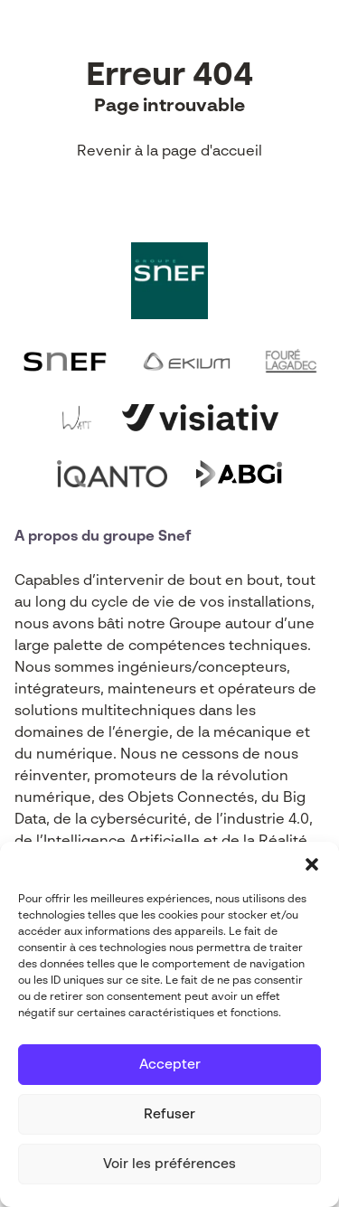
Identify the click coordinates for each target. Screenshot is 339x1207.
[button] (312, 864)
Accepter (170, 1064)
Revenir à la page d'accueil (169, 152)
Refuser (169, 1114)
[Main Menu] (311, 43)
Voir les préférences (169, 1164)
